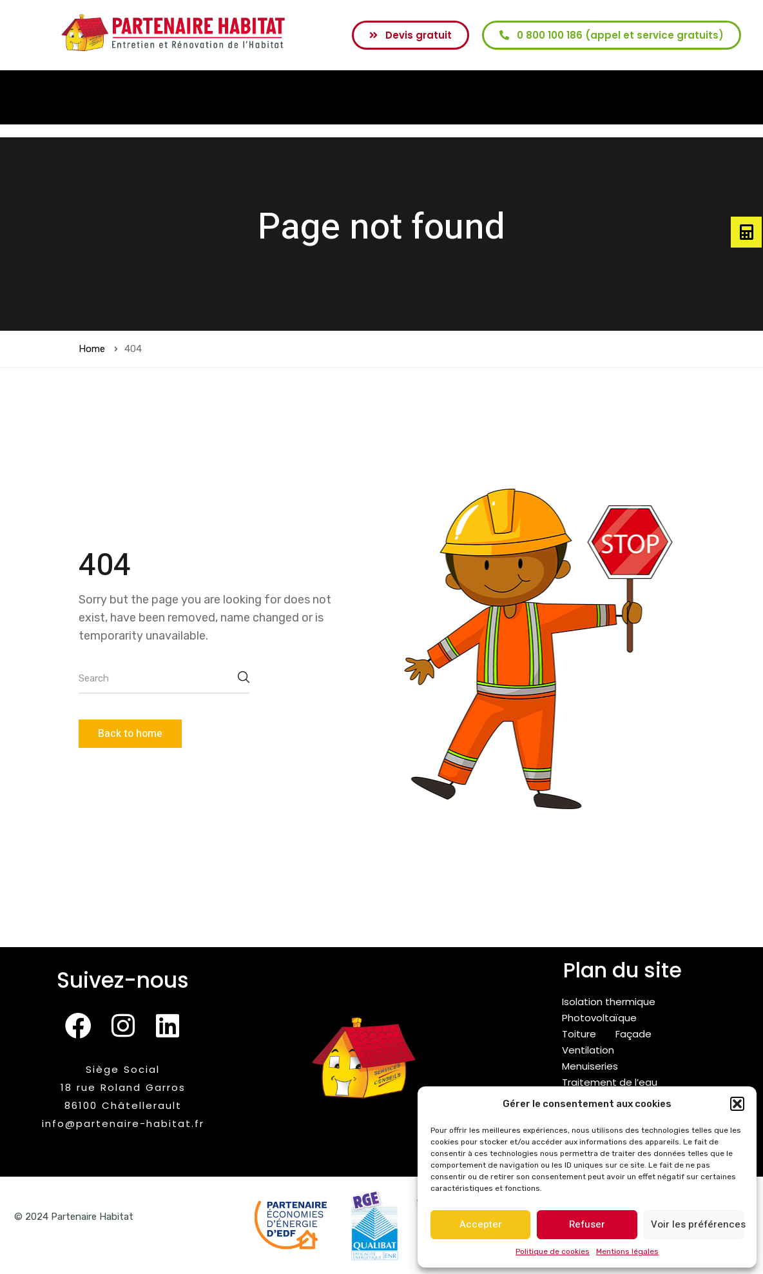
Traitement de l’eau (609, 1082)
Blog (691, 97)
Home (92, 349)
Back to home (130, 733)
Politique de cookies (553, 1251)
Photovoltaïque (599, 1017)
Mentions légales (627, 1251)
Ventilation (588, 1050)
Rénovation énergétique (178, 97)
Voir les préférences (697, 1224)
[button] (737, 1103)
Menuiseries (590, 1066)
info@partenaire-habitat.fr (123, 1123)
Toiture (579, 1034)
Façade (633, 1034)
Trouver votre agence (523, 97)
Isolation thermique (608, 1001)
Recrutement (630, 97)
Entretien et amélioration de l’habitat (353, 97)
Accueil (79, 97)
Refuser (587, 1224)
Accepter (480, 1224)
